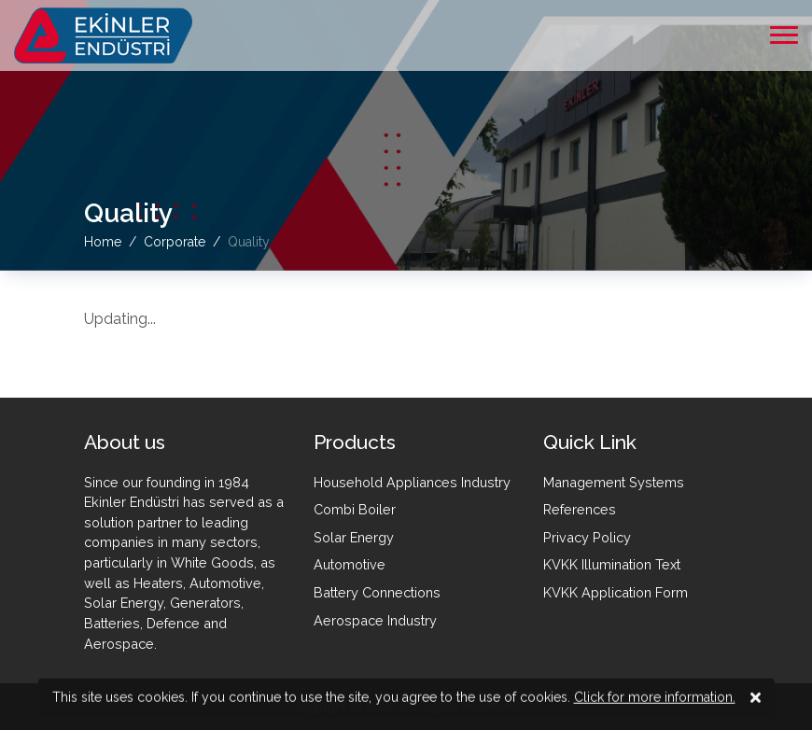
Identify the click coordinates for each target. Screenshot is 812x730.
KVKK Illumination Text (611, 564)
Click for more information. (654, 698)
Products (355, 442)
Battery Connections (377, 592)
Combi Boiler (355, 509)
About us (124, 442)
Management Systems (613, 482)
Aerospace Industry (375, 620)
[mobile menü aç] (784, 35)
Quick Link (590, 442)
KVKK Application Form (615, 592)
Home (102, 240)
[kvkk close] (755, 699)
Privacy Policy (587, 537)
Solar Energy (354, 537)
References (579, 509)
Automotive (349, 564)
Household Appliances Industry (412, 482)
